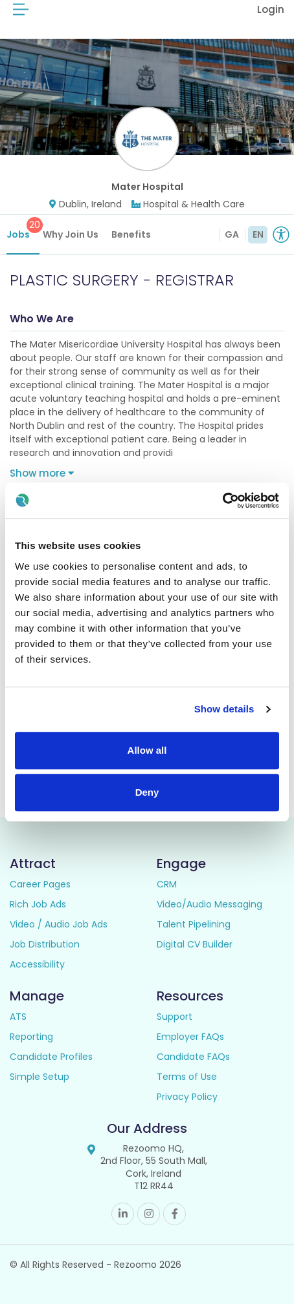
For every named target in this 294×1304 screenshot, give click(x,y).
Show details (224, 708)
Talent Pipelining (194, 924)
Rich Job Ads (38, 904)
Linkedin (122, 1214)
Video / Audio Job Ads (58, 924)
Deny (147, 792)
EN (258, 234)
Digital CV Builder (194, 944)
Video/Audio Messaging (209, 904)
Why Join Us (70, 234)
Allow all (147, 750)
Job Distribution (45, 944)
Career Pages (40, 884)
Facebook (174, 1214)
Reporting (31, 1036)
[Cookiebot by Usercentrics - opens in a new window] (222, 500)
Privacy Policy (187, 1096)
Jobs (23, 229)
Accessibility (37, 964)
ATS (18, 1016)
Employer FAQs (190, 1036)
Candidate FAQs (193, 1056)
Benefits (131, 234)
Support (174, 1016)
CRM (167, 884)
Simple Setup (39, 1076)
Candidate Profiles (51, 1056)
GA (232, 234)
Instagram (148, 1214)
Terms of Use (187, 1076)
